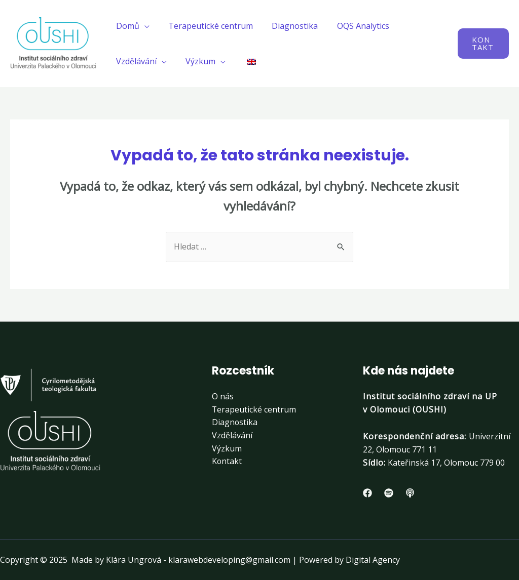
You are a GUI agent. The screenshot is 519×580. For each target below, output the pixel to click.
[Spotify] (388, 493)
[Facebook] (367, 493)
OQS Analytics (353, 25)
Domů (126, 25)
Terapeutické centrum (206, 25)
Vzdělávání (135, 61)
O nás (223, 396)
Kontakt (227, 461)
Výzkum (196, 61)
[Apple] (410, 493)
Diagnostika (288, 25)
